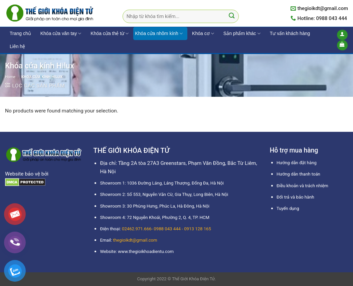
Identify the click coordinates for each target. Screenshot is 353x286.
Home (10, 76)
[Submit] (232, 16)
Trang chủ (20, 33)
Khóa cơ (203, 33)
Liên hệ (17, 46)
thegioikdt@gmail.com (135, 240)
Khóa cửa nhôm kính (159, 33)
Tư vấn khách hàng (290, 33)
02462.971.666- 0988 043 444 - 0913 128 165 (166, 228)
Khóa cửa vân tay (60, 33)
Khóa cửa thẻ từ (110, 33)
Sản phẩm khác (241, 33)
